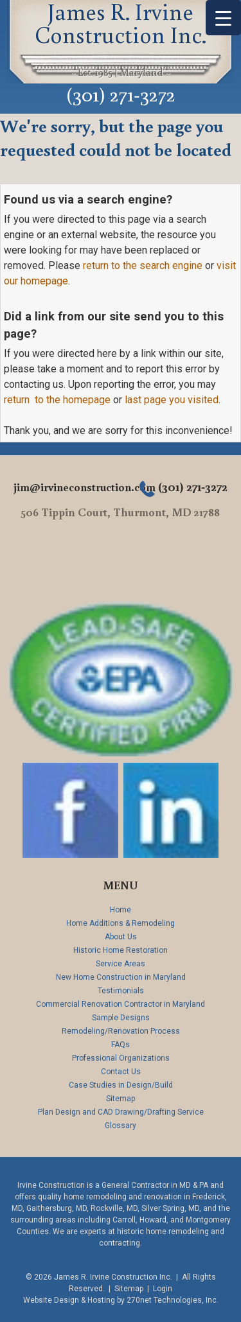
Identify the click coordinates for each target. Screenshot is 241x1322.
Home (120, 909)
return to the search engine (142, 265)
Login (162, 1288)
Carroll (124, 1219)
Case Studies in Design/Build (121, 1085)
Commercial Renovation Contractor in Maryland (120, 1004)
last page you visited (172, 400)
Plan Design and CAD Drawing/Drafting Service (121, 1112)
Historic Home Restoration (120, 950)
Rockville (107, 1208)
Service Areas (120, 963)
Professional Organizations (121, 1058)
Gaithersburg (49, 1208)
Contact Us (121, 1071)
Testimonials (121, 990)
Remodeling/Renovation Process (121, 1031)
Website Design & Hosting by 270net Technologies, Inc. (121, 1300)
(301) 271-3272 (120, 93)
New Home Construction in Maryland (121, 977)
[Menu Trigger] (223, 17)
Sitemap (120, 1098)
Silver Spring (162, 1208)
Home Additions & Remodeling (120, 923)
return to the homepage (57, 400)
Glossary (120, 1125)
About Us (121, 936)
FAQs (120, 1044)
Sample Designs (121, 1017)
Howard (152, 1219)
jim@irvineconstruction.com (84, 487)
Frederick (208, 1196)
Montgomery (208, 1219)
